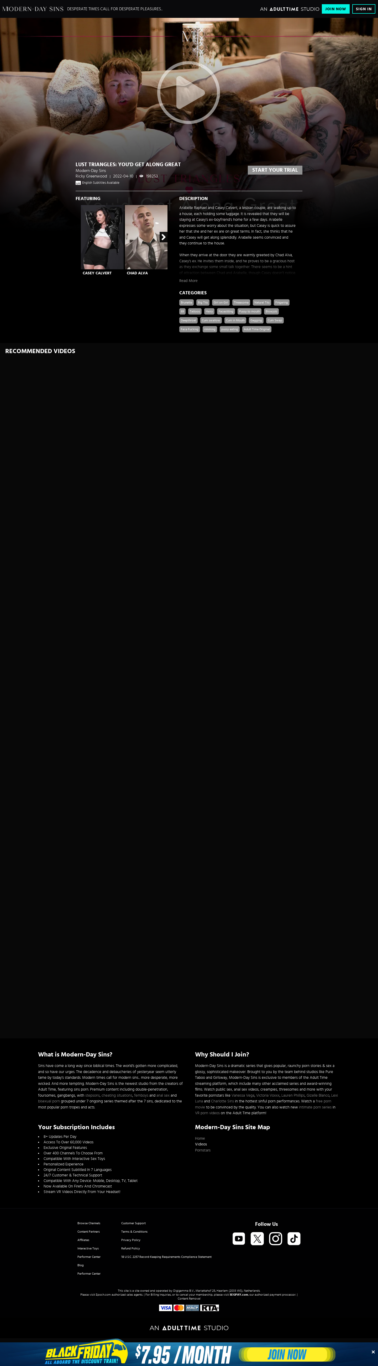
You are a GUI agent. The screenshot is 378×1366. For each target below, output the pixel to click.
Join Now (335, 9)
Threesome (241, 302)
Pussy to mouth (249, 311)
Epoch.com (103, 1294)
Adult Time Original (257, 329)
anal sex (163, 1095)
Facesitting (226, 311)
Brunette (186, 302)
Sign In (364, 9)
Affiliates (83, 1240)
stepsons (92, 1095)
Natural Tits (262, 302)
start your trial (275, 170)
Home (200, 1138)
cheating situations (117, 1095)
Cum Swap (275, 320)
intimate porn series (315, 1107)
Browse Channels (88, 1223)
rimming (210, 329)
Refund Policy (130, 1248)
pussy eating (229, 329)
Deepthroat (188, 320)
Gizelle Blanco (318, 1095)
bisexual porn (49, 1101)
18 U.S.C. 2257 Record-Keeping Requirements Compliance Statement (166, 1256)
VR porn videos (207, 1113)
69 (182, 311)
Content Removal (189, 1298)
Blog (80, 1265)
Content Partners (88, 1231)
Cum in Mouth (235, 320)
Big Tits (203, 302)
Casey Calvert (97, 273)
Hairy (209, 311)
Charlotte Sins (222, 1101)
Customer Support (133, 1223)
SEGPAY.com (239, 1294)
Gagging (256, 320)
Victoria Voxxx (268, 1095)
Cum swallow (211, 320)
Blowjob (271, 311)
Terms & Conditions (134, 1231)
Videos (201, 1144)
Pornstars (203, 1150)
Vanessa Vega (243, 1095)
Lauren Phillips (293, 1095)
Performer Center (89, 1256)
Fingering (281, 302)
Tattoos (195, 311)
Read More (188, 281)
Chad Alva (137, 273)
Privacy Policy (130, 1240)
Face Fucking (189, 329)
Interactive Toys (88, 1248)
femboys (141, 1095)
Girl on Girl (221, 302)
